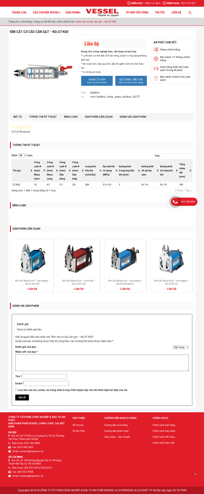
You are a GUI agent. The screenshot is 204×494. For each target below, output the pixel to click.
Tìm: (173, 155)
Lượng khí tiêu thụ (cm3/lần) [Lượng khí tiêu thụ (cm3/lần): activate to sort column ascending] (90, 170)
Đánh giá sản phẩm (133, 116)
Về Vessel (77, 425)
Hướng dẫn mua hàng (116, 425)
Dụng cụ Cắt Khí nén (45, 21)
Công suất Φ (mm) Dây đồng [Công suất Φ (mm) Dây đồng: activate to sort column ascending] (63, 170)
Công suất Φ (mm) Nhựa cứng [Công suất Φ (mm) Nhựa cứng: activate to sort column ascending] (50, 170)
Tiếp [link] (187, 190)
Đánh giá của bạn (25, 346)
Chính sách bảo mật (163, 442)
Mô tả (17, 116)
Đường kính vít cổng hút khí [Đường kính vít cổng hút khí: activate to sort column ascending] (166, 170)
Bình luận (71, 116)
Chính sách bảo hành (164, 431)
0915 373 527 (188, 3)
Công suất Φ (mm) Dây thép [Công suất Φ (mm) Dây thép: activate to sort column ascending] (75, 170)
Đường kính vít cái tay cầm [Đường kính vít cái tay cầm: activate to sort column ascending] (147, 170)
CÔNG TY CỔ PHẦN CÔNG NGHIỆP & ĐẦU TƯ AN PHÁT (71, 490)
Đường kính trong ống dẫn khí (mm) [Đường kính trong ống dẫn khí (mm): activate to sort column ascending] (126, 170)
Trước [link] (180, 190)
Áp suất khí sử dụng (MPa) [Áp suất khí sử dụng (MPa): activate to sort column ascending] (109, 170)
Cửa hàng (27, 21)
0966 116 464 (152, 3)
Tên (18, 376)
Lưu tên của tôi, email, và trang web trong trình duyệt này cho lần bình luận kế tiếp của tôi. (73, 390)
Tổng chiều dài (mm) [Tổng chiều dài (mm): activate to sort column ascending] (182, 170)
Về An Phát (78, 431)
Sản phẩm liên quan (99, 116)
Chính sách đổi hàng (164, 436)
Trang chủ (13, 21)
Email (19, 383)
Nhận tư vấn (97, 79)
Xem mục (22, 155)
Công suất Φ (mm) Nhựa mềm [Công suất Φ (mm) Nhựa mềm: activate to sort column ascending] (37, 170)
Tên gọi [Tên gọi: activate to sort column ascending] (17, 170)
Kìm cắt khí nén (66, 21)
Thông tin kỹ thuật (43, 116)
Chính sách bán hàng (164, 425)
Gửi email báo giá (131, 79)
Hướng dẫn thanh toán (116, 431)
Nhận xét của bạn (26, 351)
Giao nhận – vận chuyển (117, 436)
